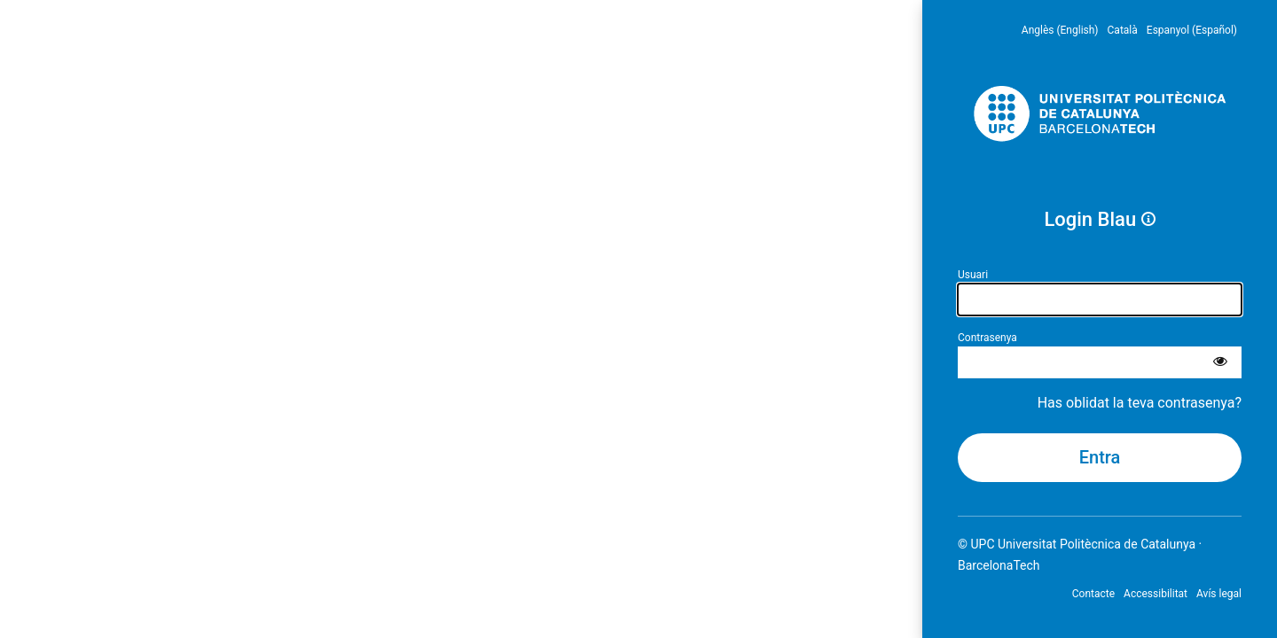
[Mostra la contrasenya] (1220, 362)
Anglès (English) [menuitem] (1060, 30)
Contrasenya (987, 337)
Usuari (973, 274)
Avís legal (1219, 593)
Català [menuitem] (1123, 30)
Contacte (1093, 593)
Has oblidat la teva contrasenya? (1140, 402)
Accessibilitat (1155, 593)
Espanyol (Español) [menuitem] (1192, 30)
